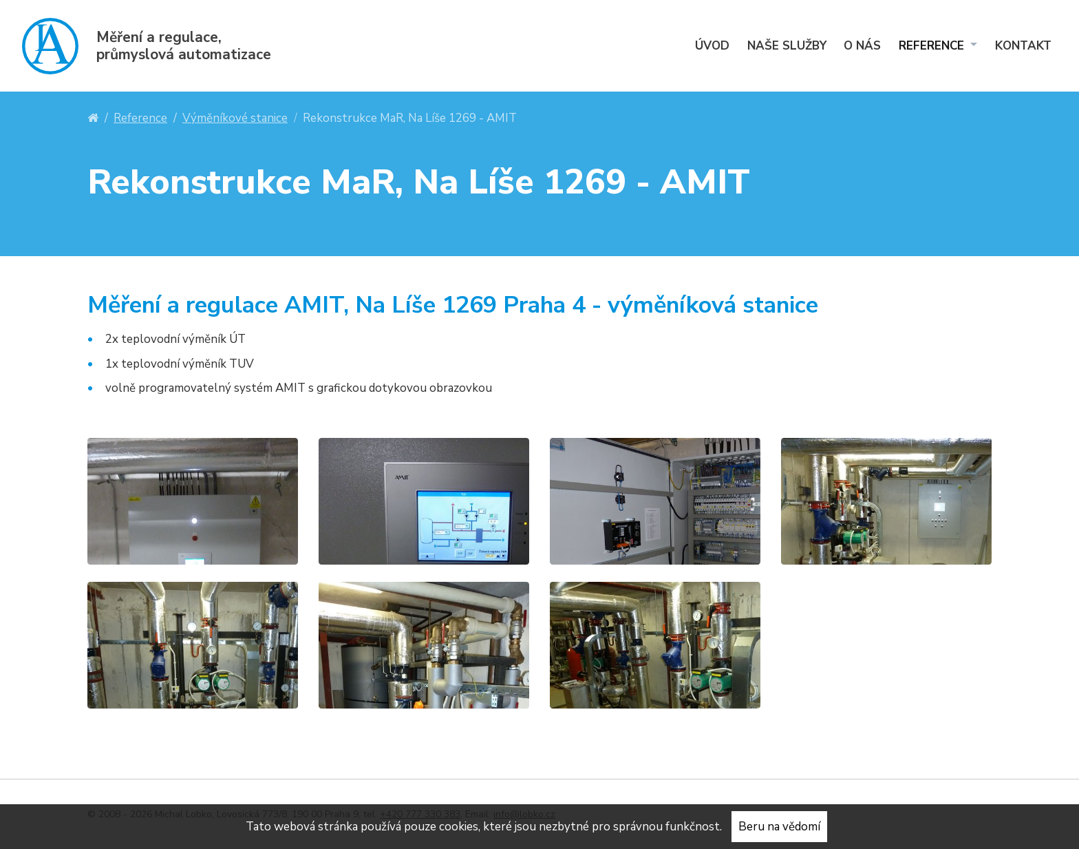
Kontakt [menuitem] (1023, 46)
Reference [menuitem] (933, 46)
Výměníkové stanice (235, 118)
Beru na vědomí (779, 827)
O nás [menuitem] (862, 46)
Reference (140, 118)
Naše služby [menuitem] (786, 46)
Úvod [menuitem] (712, 46)
